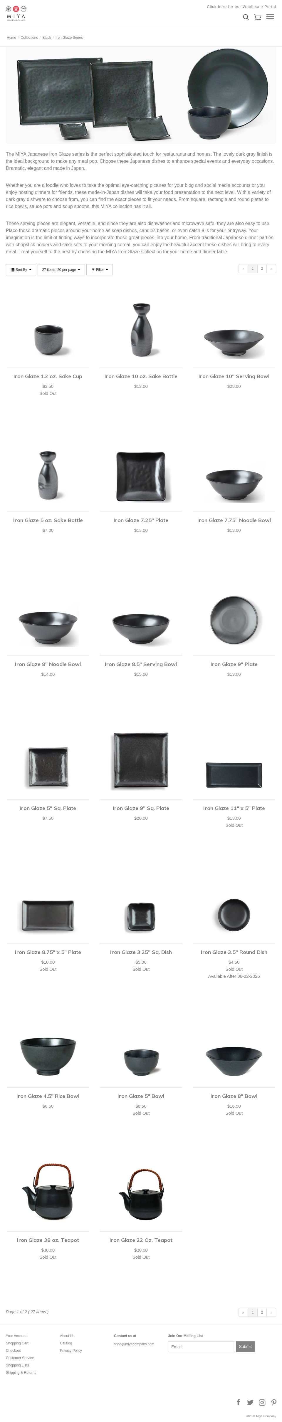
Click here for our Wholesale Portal (241, 6)
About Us (67, 1336)
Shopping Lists (17, 1365)
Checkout (13, 1351)
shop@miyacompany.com (134, 1344)
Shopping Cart (17, 1343)
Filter (99, 270)
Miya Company (35, 13)
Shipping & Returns (21, 1373)
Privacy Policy (71, 1351)
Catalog (66, 1343)
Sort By (21, 270)
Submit (245, 1346)
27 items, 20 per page (61, 270)
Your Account (16, 1336)
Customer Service (20, 1358)
